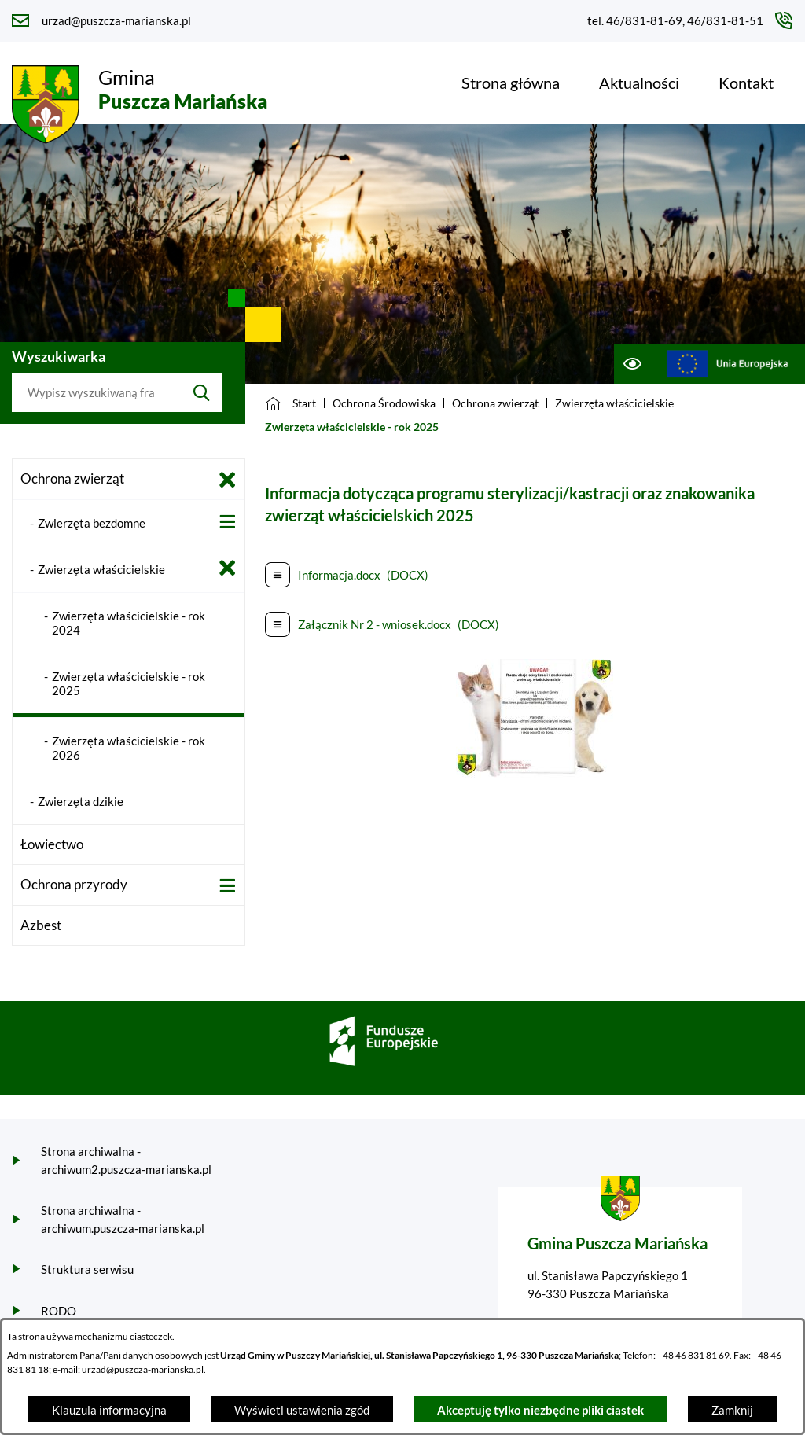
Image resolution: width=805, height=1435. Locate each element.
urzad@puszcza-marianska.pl (143, 1369)
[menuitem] (511, 82)
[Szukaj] (202, 393)
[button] (534, 774)
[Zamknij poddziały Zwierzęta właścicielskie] (228, 568)
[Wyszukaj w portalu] (97, 393)
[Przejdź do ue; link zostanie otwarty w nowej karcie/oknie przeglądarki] (727, 364)
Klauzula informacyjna (109, 1410)
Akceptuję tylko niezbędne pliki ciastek (540, 1410)
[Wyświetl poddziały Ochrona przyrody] (228, 886)
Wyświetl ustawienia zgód (301, 1410)
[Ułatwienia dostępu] (631, 364)
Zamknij (732, 1410)
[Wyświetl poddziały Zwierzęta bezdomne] (228, 522)
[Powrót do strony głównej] (290, 403)
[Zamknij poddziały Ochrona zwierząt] (228, 480)
